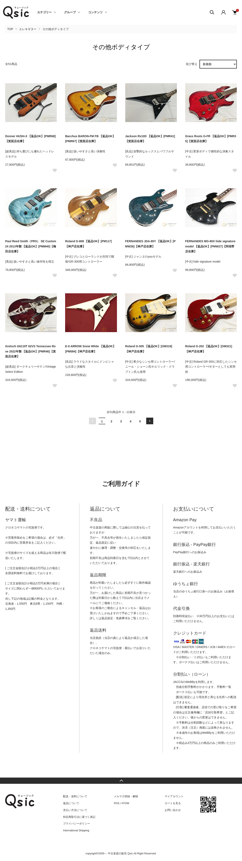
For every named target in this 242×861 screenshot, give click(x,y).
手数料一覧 (224, 687)
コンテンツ (95, 12)
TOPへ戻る (121, 781)
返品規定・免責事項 (114, 618)
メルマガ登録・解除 (126, 796)
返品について (71, 803)
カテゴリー (44, 12)
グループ (70, 12)
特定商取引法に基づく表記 (79, 816)
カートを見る (173, 803)
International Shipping (76, 830)
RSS (116, 803)
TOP (10, 29)
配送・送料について (75, 796)
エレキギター (27, 29)
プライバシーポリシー (76, 823)
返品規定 (101, 542)
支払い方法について (75, 810)
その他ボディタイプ (56, 29)
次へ (149, 421)
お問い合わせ (173, 810)
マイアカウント (174, 796)
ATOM (125, 803)
